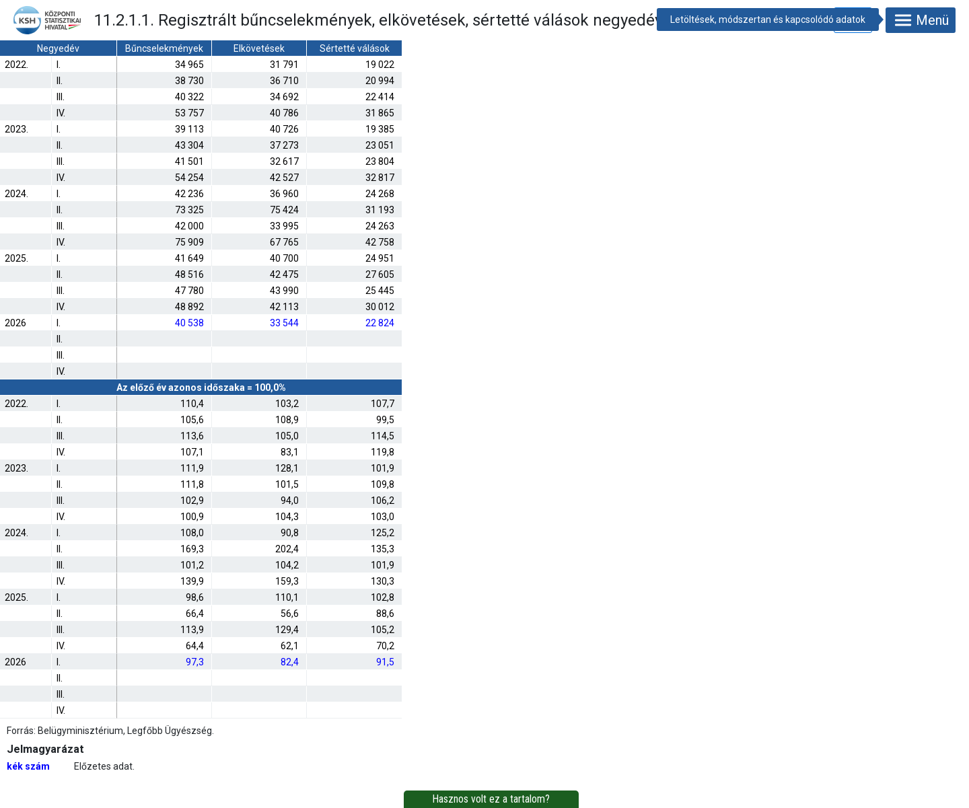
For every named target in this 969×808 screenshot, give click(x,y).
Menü (920, 20)
